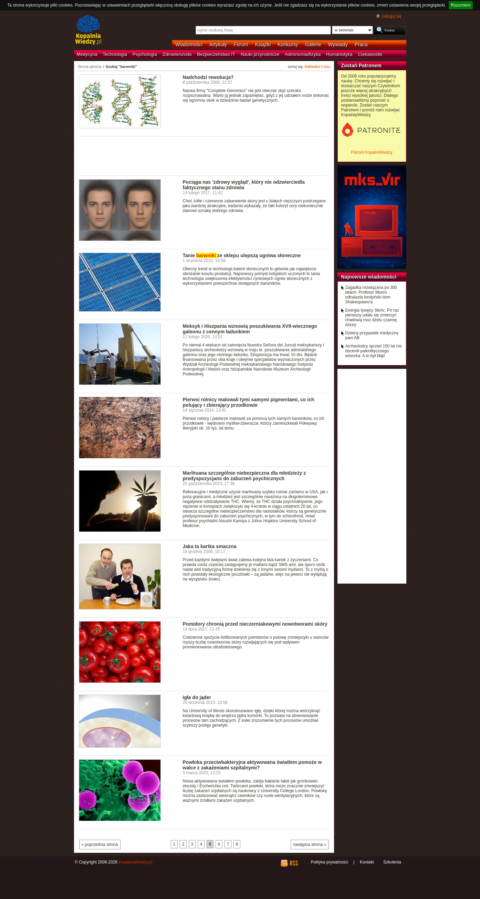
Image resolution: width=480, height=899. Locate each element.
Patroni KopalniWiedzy (372, 152)
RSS (293, 863)
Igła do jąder (197, 697)
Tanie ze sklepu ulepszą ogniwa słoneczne (242, 255)
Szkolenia (392, 862)
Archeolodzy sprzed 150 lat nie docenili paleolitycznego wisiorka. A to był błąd (373, 351)
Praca (361, 44)
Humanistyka (339, 54)
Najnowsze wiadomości (369, 277)
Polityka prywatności (329, 862)
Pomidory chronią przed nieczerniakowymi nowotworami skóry (255, 624)
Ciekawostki (370, 54)
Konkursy (288, 44)
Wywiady (338, 44)
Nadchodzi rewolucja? (208, 77)
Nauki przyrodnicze (260, 54)
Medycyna (87, 54)
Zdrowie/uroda (177, 54)
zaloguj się (391, 16)
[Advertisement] (204, 155)
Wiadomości (189, 44)
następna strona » (309, 844)
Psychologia (145, 54)
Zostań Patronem (361, 65)
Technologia (115, 54)
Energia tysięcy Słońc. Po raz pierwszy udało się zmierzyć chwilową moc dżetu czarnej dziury (372, 317)
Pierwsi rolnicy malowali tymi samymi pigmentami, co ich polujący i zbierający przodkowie (248, 402)
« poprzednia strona (100, 844)
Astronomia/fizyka (303, 54)
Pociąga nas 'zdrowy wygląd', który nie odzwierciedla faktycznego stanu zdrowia (244, 184)
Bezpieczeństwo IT (216, 54)
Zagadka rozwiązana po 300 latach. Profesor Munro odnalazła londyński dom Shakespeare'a (371, 294)
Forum (241, 44)
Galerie (313, 44)
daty (326, 66)
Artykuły (218, 44)
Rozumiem (460, 5)
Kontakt (367, 862)
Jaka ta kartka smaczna (210, 546)
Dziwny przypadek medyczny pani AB (372, 335)
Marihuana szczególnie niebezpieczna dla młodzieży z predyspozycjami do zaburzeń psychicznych (244, 475)
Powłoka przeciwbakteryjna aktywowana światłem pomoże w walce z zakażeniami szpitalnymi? (252, 764)
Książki (263, 44)
